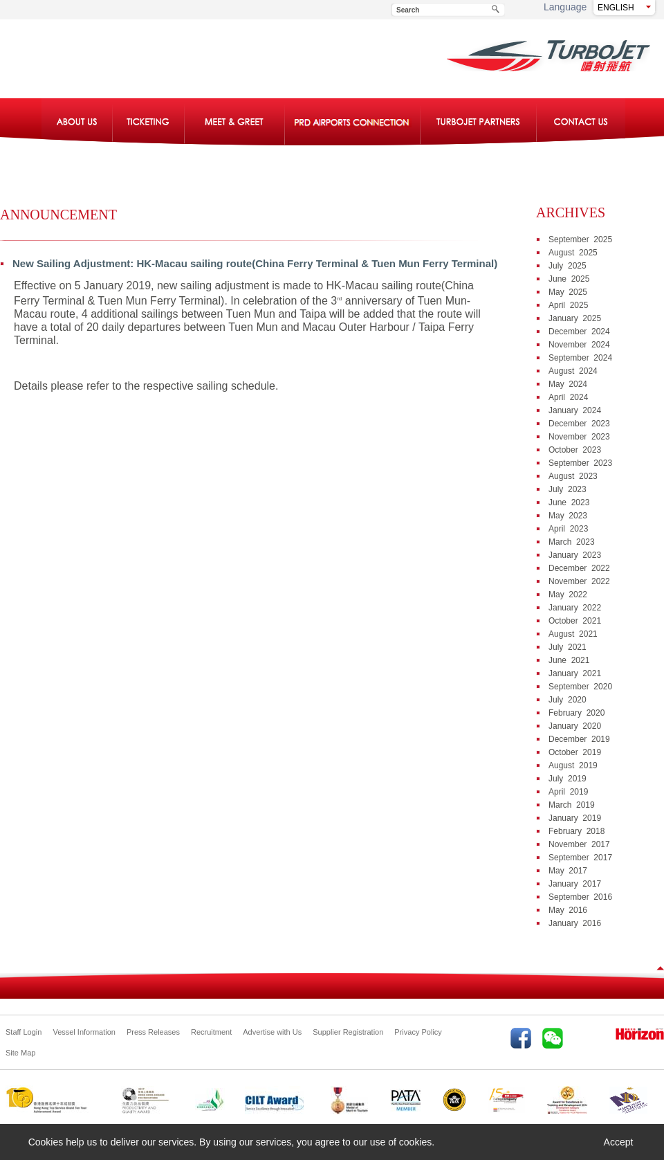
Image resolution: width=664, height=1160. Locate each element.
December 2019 (579, 739)
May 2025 (567, 292)
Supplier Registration (348, 1032)
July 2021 (567, 647)
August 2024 (573, 371)
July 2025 (567, 266)
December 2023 (579, 423)
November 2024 (579, 345)
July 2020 (567, 700)
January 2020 (574, 726)
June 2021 (568, 660)
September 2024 (580, 358)
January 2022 (574, 608)
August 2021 (573, 634)
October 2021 (574, 621)
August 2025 (573, 252)
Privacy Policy (417, 1032)
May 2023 (567, 515)
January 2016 (574, 923)
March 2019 (571, 805)
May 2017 (567, 871)
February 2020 (576, 713)
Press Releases (153, 1032)
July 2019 (567, 778)
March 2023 (571, 542)
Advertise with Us (272, 1032)
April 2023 (568, 529)
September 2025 (580, 239)
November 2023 (579, 437)
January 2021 (574, 673)
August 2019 (573, 765)
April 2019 (568, 792)
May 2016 (567, 910)
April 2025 (568, 305)
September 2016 (580, 897)
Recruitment (211, 1032)
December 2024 (579, 331)
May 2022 (567, 594)
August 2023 (573, 476)
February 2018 (576, 831)
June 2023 (568, 502)
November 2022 (579, 581)
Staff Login (24, 1032)
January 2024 (574, 410)
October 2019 (574, 752)
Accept (619, 1142)
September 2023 (580, 463)
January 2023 (574, 555)
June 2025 (568, 279)
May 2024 (567, 384)
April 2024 (568, 397)
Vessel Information (84, 1032)
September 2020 (580, 686)
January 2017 (574, 884)
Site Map (20, 1053)
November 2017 (579, 844)
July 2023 (567, 489)
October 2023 (574, 450)
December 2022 (579, 568)
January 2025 (574, 318)
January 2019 (574, 818)
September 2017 (580, 857)
